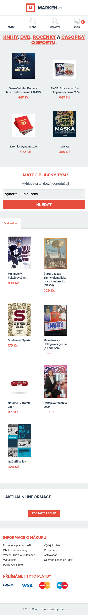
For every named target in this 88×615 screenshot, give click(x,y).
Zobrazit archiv (44, 513)
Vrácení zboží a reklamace (19, 555)
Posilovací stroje (13, 564)
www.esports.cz (57, 609)
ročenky (44, 37)
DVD (25, 37)
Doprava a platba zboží (17, 545)
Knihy (10, 37)
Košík (79, 23)
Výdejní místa (52, 545)
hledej (33, 23)
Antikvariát (50, 555)
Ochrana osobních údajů (59, 559)
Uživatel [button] (55, 23)
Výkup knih (9, 559)
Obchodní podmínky (15, 550)
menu (11, 23)
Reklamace (51, 550)
